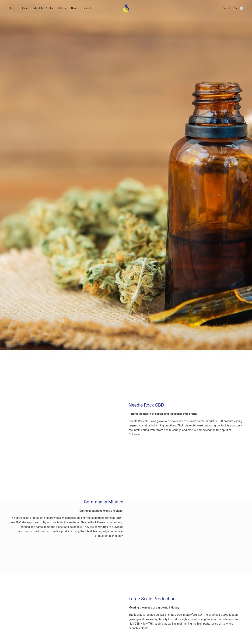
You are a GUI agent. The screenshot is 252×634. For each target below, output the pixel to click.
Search (226, 8)
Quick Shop (247, 317)
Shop (11, 8)
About (25, 8)
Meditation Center (43, 8)
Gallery (62, 8)
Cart (238, 8)
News (74, 8)
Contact (87, 8)
